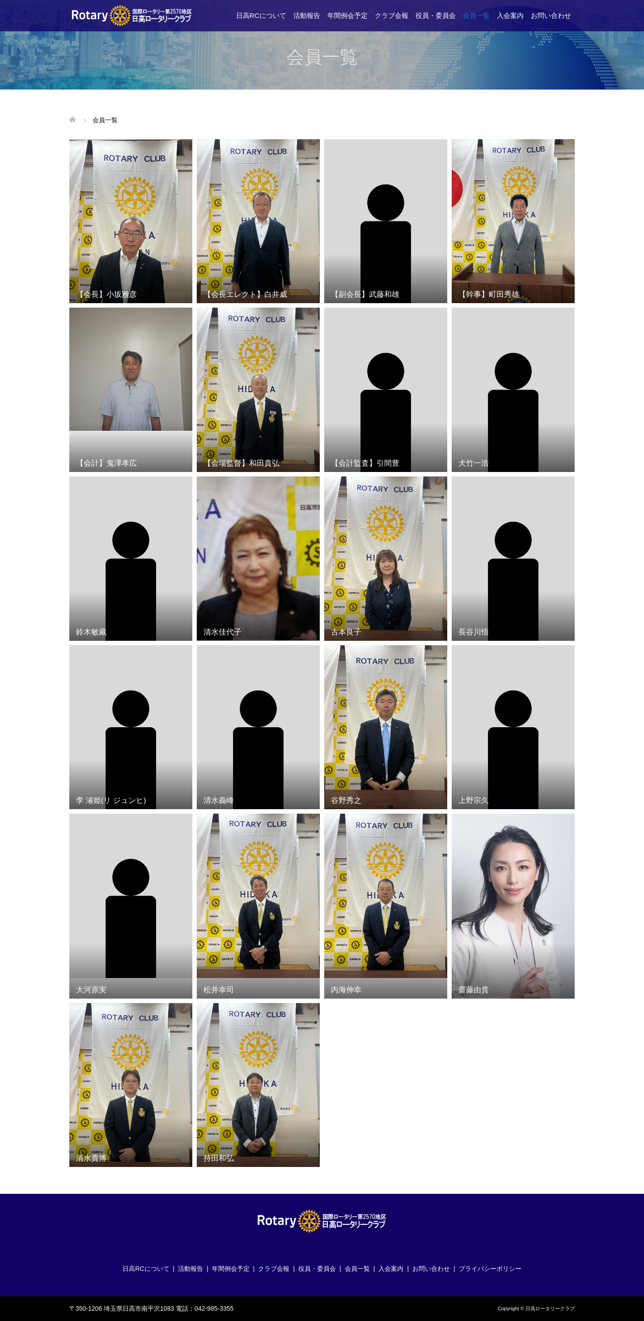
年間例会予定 (347, 15)
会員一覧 (476, 15)
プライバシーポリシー (490, 1268)
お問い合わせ (551, 15)
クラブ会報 (391, 15)
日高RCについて (261, 15)
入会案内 (510, 15)
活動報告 (306, 15)
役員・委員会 (435, 15)
